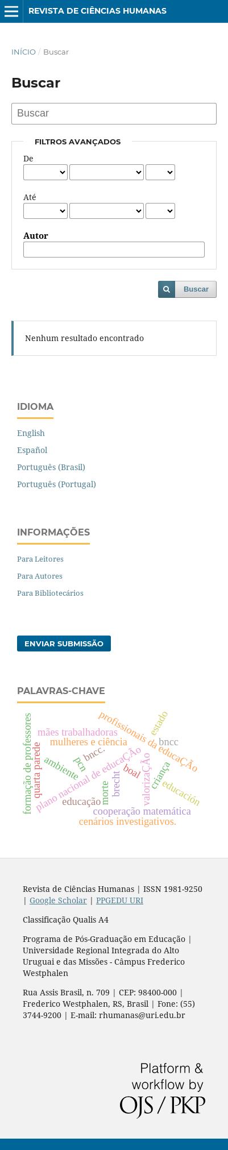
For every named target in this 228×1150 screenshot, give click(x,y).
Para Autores (40, 576)
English (31, 432)
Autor (35, 236)
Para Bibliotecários (50, 593)
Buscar (196, 289)
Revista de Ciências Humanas (97, 11)
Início (23, 51)
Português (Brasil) (51, 467)
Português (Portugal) (56, 484)
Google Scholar (58, 900)
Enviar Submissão (63, 643)
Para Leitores (40, 559)
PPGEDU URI (119, 900)
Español (32, 450)
